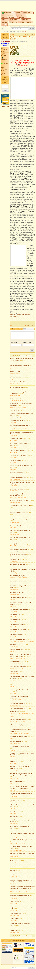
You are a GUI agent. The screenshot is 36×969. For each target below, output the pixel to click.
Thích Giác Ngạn (14, 783)
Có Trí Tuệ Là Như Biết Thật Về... (18, 450)
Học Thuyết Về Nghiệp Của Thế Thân (19, 746)
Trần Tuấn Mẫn (22, 497)
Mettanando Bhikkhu (15, 583)
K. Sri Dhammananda (15, 850)
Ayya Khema (25, 713)
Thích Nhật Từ (13, 790)
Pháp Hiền (20, 551)
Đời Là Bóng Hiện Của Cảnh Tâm (18, 549)
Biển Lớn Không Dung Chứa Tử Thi (19, 365)
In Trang (11, 326)
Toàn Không (13, 469)
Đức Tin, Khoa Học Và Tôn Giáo (18, 639)
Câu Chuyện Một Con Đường (17, 420)
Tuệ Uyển (13, 44)
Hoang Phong (13, 400)
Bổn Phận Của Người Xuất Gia (18, 382)
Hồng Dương (13, 440)
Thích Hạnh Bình (14, 823)
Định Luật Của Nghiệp (16, 544)
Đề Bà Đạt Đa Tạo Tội (15, 526)
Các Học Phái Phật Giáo (16, 399)
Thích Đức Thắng (14, 915)
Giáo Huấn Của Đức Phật (16, 661)
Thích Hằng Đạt (14, 733)
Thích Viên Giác (14, 778)
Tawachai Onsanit (22, 44)
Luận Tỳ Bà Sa (14, 918)
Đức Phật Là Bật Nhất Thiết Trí (18, 597)
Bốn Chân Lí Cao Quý (15, 377)
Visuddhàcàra (13, 700)
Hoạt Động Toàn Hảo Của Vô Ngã (18, 736)
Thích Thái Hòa (14, 566)
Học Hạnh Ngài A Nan (15, 741)
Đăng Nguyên (13, 407)
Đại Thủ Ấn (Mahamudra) (16, 472)
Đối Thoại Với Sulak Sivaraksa (18, 554)
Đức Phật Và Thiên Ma (16, 634)
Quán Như (12, 556)
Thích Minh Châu (14, 589)
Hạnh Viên (18, 705)
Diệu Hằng (12, 808)
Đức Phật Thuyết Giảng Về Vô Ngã (19, 609)
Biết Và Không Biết (15, 371)
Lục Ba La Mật (14, 930)
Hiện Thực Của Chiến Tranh (17, 719)
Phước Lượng (24, 850)
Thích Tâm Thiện (14, 673)
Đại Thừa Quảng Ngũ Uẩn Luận (18, 477)
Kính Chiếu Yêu (14, 816)
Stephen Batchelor (20, 658)
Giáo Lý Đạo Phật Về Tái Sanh (18, 666)
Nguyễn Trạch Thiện (19, 668)
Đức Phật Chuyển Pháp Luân (17, 564)
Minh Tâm (20, 700)
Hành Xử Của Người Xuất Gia (17, 703)
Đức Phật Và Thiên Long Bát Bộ (18, 629)
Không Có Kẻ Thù (14, 800)
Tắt (25, 329)
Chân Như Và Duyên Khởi (17, 438)
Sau (32, 34)
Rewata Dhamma (22, 407)
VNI (32, 329)
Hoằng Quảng (13, 573)
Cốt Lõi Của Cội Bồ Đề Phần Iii (18, 455)
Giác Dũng (12, 599)
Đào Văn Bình (13, 491)
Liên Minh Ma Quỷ (15, 865)
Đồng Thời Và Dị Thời (15, 559)
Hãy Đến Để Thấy (14, 711)
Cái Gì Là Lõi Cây (14, 410)
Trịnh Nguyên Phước (15, 502)
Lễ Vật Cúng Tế (14, 860)
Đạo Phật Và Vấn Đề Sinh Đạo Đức (19, 500)
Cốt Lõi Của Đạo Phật (15, 460)
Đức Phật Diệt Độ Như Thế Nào (18, 581)
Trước (27, 34)
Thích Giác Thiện (14, 843)
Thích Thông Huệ (14, 534)
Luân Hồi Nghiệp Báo (15, 913)
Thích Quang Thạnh (15, 383)
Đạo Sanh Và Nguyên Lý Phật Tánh (19, 512)
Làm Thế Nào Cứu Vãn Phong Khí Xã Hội (21, 839)
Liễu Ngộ (12, 870)
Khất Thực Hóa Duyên (16, 781)
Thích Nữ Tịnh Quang (15, 545)
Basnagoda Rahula (26, 891)
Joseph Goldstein (24, 389)
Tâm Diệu (12, 362)
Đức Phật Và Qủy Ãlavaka (17, 624)
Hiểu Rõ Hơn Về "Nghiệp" (16, 725)
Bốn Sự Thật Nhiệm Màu (16, 387)
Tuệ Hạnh (12, 516)
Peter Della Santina (15, 395)
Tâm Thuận (13, 606)
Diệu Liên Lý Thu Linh (15, 713)
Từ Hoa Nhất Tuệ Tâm (15, 522)
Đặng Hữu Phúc (14, 379)
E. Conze (12, 705)
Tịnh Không (22, 843)
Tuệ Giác (12, 756)
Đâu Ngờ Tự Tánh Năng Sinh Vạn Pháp (20, 519)
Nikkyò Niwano (13, 497)
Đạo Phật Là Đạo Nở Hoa (16, 489)
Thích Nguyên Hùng (15, 479)
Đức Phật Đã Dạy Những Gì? (17, 575)
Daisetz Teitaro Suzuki (23, 428)
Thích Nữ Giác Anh (15, 743)
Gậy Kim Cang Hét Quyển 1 (17, 649)
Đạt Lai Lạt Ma (13, 417)
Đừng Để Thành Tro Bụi (16, 644)
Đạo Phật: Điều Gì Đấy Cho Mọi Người (20, 505)
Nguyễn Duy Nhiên (14, 389)
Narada (12, 668)
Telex (28, 329)
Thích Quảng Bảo (14, 680)
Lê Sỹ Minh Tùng (14, 462)
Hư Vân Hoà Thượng (24, 733)
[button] (8, 12)
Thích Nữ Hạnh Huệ (15, 373)
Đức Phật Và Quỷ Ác (15, 619)
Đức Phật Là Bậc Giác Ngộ (17, 592)
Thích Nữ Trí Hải (14, 577)
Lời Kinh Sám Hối (14, 901)
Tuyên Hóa (12, 651)
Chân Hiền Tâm (14, 452)
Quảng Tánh (13, 369)
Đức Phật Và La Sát (15, 614)
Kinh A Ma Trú (13, 811)
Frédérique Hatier (30, 641)
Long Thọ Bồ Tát (14, 920)
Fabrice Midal (21, 400)
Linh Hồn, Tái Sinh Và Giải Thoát (18, 875)
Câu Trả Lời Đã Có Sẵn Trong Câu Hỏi (20, 425)
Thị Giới (12, 738)
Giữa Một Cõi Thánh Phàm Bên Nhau (19, 683)
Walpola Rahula (23, 577)
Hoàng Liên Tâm (14, 830)
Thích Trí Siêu (13, 474)
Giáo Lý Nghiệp (14, 671)
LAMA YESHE (19, 509)
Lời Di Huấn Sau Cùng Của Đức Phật (19, 895)
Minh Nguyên (21, 721)
